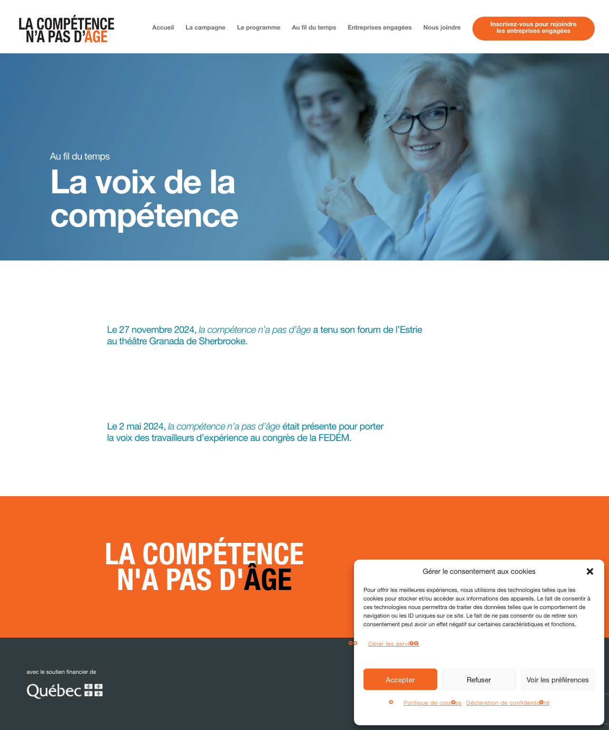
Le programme (258, 28)
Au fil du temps (314, 28)
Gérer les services (394, 643)
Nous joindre (442, 28)
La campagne (206, 28)
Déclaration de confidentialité (508, 702)
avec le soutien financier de (65, 684)
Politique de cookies (433, 702)
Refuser (479, 679)
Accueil (163, 28)
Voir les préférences (558, 679)
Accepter (400, 679)
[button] (590, 571)
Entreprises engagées (380, 28)
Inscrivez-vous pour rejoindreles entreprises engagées (534, 28)
